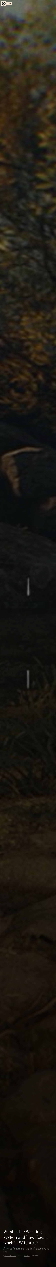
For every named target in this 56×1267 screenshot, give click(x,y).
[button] (8, 3)
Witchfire (27, 1256)
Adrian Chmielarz (10, 1256)
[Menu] (3, 3)
